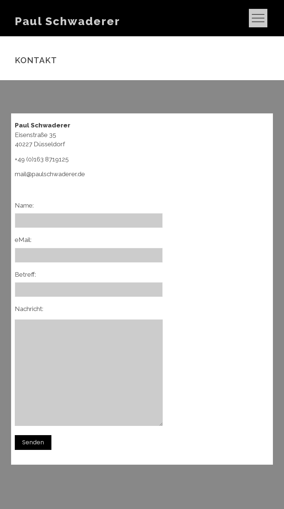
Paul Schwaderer (67, 21)
